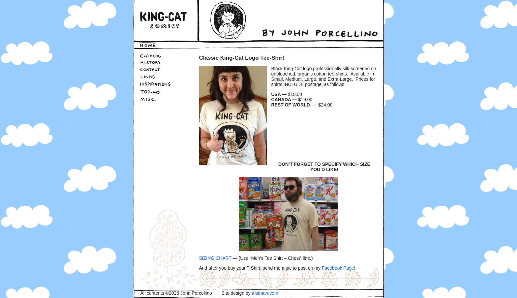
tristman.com (265, 293)
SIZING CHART (215, 258)
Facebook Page (338, 268)
